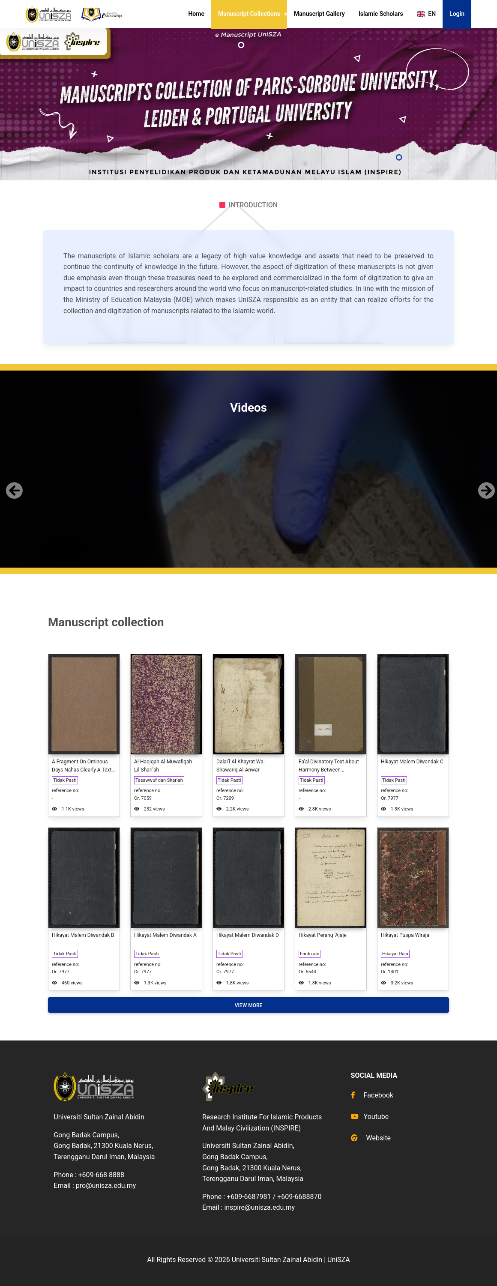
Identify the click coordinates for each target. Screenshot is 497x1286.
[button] (12, 484)
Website (371, 1138)
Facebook (372, 1095)
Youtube (370, 1117)
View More (249, 1005)
